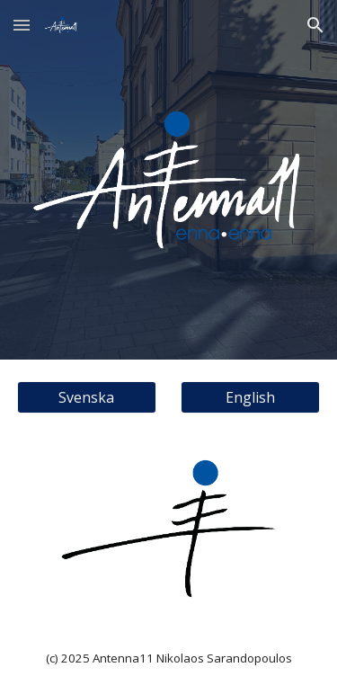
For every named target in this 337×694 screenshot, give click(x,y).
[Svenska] (86, 397)
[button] (21, 24)
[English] (250, 397)
